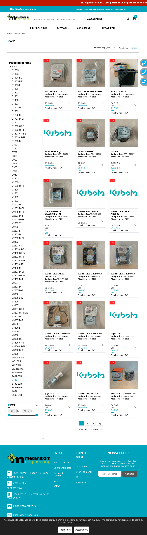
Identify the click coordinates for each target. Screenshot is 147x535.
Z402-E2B (15, 376)
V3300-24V (16, 297)
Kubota (13, 66)
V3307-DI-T (16, 320)
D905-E (14, 171)
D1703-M (15, 115)
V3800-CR (15, 338)
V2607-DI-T (16, 290)
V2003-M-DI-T (17, 212)
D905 (13, 167)
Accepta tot (82, 529)
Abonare (129, 472)
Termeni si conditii (59, 472)
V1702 (14, 193)
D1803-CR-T (16, 129)
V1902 (14, 197)
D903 (13, 163)
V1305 (14, 178)
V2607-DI (15, 286)
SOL (56, 479)
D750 (13, 148)
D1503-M (15, 107)
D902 (13, 159)
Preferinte (65, 529)
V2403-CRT (16, 264)
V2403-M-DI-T (17, 275)
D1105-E (15, 85)
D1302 (14, 92)
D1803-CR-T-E (17, 133)
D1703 (14, 111)
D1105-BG (15, 77)
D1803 (14, 122)
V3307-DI (15, 316)
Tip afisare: (124, 48)
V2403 (14, 241)
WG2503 (15, 365)
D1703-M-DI (16, 118)
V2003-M (15, 204)
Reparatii (108, 28)
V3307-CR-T (16, 309)
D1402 (14, 96)
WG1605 (15, 361)
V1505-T (15, 189)
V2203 (14, 227)
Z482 (13, 380)
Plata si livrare (61, 460)
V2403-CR (15, 245)
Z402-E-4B (15, 372)
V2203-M (15, 234)
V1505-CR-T (16, 185)
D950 (13, 174)
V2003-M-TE (16, 219)
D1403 (14, 100)
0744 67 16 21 (17, 481)
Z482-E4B (15, 387)
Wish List (80, 475)
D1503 (14, 103)
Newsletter (82, 480)
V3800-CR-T (16, 342)
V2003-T (15, 223)
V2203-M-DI (16, 238)
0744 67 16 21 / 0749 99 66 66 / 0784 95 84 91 (29, 494)
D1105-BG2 (16, 81)
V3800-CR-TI (17, 346)
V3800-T (15, 353)
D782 (13, 152)
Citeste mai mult (81, 522)
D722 (13, 144)
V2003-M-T (16, 215)
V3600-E (15, 327)
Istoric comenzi (84, 469)
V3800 (14, 335)
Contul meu (82, 464)
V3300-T (15, 301)
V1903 (14, 200)
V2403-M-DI (16, 271)
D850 (13, 156)
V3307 (14, 305)
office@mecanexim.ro (23, 9)
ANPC (57, 484)
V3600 (14, 324)
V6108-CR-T (16, 357)
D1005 (14, 70)
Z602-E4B (15, 394)
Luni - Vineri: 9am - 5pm (22, 513)
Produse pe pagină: (102, 47)
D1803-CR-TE (17, 137)
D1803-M (15, 141)
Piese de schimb (20, 62)
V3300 (14, 294)
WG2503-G (16, 368)
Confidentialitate (62, 466)
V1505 (14, 182)
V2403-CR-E (16, 249)
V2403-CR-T (16, 256)
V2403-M (15, 268)
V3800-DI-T (16, 350)
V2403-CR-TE (17, 260)
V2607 (14, 282)
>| (99, 421)
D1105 (14, 73)
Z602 (13, 391)
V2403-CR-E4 (17, 253)
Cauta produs (94, 18)
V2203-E (15, 230)
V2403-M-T (16, 279)
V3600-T (15, 331)
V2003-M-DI (16, 208)
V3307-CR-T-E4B (18, 312)
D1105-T (15, 88)
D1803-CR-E (16, 126)
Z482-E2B (15, 383)
